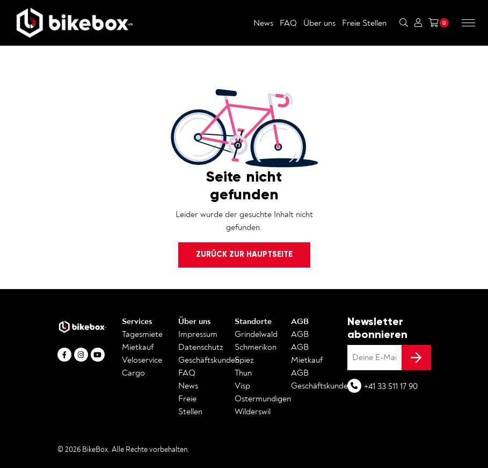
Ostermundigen (263, 398)
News (263, 23)
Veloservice (142, 360)
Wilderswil (253, 411)
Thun (243, 373)
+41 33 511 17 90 (391, 386)
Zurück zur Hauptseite (244, 254)
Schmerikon (255, 347)
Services (137, 321)
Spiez (244, 360)
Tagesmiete (142, 334)
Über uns (319, 23)
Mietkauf (138, 347)
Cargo (133, 373)
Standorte (253, 321)
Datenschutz (200, 347)
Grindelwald (256, 334)
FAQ (288, 23)
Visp (242, 385)
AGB (300, 321)
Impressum (197, 334)
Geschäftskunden (208, 360)
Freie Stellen (364, 23)
